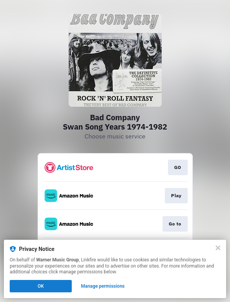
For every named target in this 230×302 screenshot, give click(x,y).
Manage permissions (103, 286)
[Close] (218, 248)
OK (41, 286)
